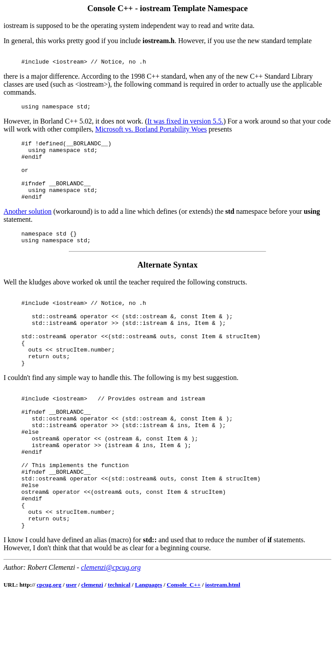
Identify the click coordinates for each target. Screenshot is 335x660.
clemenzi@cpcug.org (111, 628)
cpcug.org (48, 646)
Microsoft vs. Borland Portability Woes (151, 133)
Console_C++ (183, 646)
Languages (148, 646)
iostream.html (222, 646)
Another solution (28, 227)
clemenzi (92, 646)
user (71, 646)
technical (119, 646)
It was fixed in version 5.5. (185, 125)
